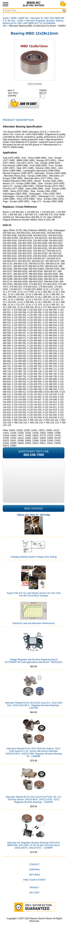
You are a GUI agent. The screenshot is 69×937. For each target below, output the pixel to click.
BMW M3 (23, 18)
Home (6, 18)
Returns (34, 874)
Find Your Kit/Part (34, 880)
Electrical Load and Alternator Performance (34, 623)
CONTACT (34, 864)
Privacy (34, 887)
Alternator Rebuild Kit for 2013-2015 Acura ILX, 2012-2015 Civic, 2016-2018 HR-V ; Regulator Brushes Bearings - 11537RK (33, 705)
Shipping (34, 869)
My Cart (35, 892)
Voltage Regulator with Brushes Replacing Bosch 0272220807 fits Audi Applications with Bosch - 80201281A (33, 660)
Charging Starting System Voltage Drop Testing (33, 557)
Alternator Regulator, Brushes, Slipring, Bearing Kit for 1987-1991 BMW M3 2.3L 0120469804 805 (33, 23)
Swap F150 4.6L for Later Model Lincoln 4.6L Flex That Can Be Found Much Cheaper (34, 594)
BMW (14, 18)
